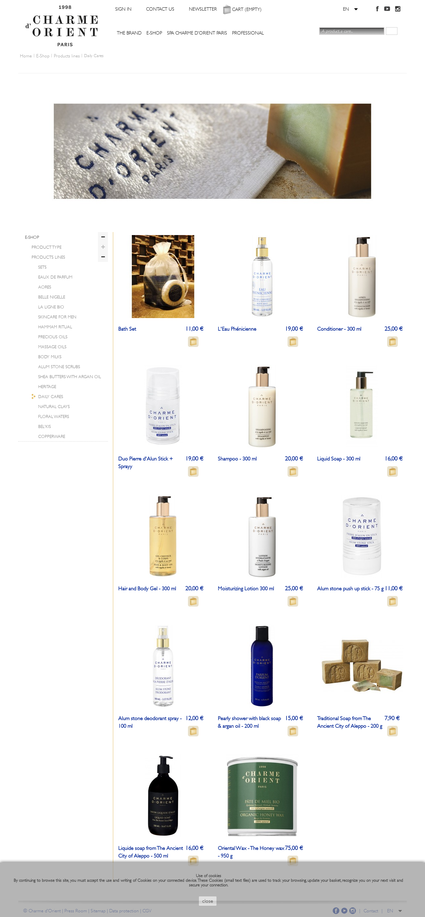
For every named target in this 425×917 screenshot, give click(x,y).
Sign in (123, 9)
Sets (42, 267)
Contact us (160, 9)
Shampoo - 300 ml (237, 459)
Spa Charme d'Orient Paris (197, 33)
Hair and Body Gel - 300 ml (147, 589)
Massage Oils (52, 346)
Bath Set (127, 329)
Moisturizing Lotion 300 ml (246, 589)
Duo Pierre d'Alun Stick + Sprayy (145, 462)
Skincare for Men (57, 316)
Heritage (47, 386)
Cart (247, 9)
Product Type (46, 247)
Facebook (377, 8)
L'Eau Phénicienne (237, 329)
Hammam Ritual (55, 326)
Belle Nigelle (51, 296)
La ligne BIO (51, 306)
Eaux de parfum (55, 277)
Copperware (51, 436)
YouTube (387, 8)
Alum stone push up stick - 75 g (350, 589)
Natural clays (54, 406)
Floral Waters (53, 416)
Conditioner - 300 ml (339, 329)
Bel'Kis (44, 426)
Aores (44, 287)
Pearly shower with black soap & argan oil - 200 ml (249, 722)
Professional (248, 33)
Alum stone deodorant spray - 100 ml (150, 722)
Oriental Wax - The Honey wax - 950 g (251, 852)
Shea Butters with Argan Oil (69, 376)
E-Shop (154, 33)
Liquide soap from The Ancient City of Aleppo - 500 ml (150, 852)
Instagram (397, 8)
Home (26, 55)
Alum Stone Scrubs (59, 366)
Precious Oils (52, 336)
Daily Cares (50, 396)
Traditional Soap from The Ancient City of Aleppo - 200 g (349, 722)
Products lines (48, 257)
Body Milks (49, 356)
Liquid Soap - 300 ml (338, 459)
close (207, 901)
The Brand (129, 33)
